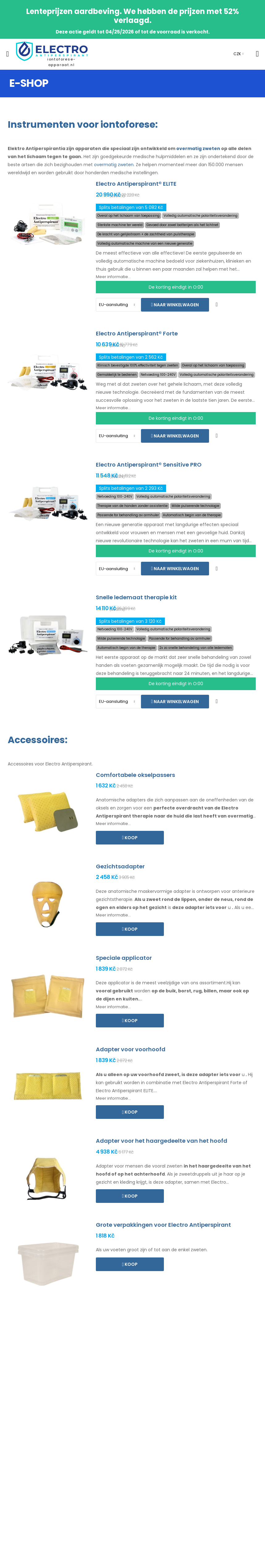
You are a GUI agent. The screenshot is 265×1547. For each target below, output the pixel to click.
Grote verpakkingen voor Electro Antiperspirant (163, 1225)
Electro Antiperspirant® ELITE (136, 184)
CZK (237, 53)
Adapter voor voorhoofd (130, 1049)
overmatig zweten (198, 148)
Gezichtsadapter (120, 866)
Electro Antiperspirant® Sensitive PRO (149, 464)
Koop (131, 838)
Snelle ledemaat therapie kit (136, 597)
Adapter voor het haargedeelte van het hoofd (161, 1141)
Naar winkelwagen (176, 305)
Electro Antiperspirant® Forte (137, 333)
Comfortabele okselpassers (135, 775)
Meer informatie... (113, 277)
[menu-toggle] (7, 54)
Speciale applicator (124, 958)
